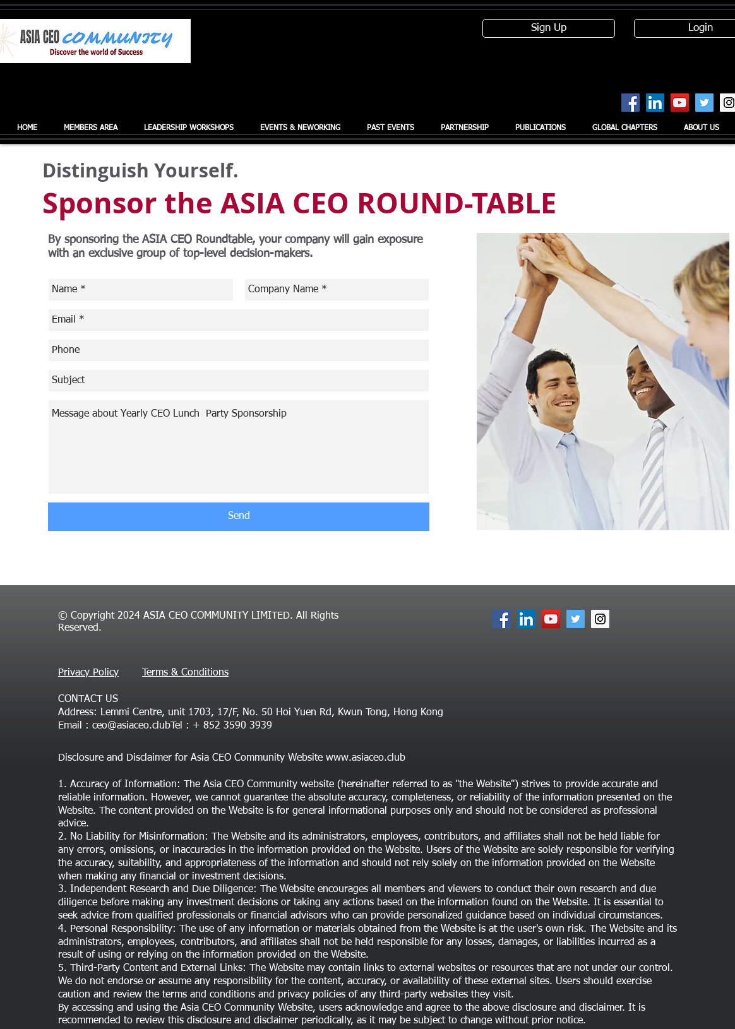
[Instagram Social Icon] (600, 619)
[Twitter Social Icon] (704, 102)
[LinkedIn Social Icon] (655, 102)
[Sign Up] (548, 28)
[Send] (238, 517)
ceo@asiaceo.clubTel (137, 726)
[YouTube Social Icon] (680, 102)
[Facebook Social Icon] (630, 102)
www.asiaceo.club (365, 758)
